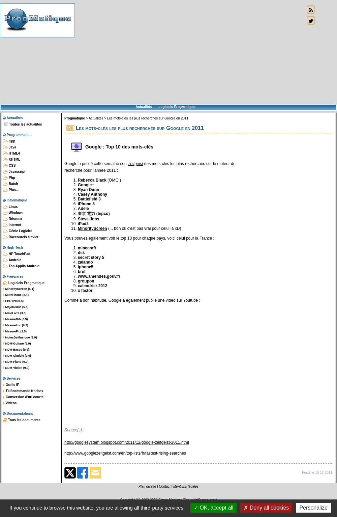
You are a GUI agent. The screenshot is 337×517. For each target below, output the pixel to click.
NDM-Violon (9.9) (16, 368)
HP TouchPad (16, 254)
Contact (164, 486)
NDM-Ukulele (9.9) (17, 355)
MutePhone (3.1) (16, 295)
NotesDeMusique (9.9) (20, 337)
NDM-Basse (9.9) (16, 349)
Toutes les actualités (22, 125)
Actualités (143, 107)
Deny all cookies (266, 508)
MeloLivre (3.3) (15, 313)
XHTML (11, 160)
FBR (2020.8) (13, 301)
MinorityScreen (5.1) (18, 289)
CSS (9, 166)
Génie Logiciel (17, 231)
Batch (10, 184)
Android (12, 260)
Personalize (314, 508)
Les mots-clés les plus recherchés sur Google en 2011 (147, 118)
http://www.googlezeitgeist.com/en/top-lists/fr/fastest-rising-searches (125, 453)
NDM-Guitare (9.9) (17, 343)
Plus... (11, 190)
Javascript (14, 172)
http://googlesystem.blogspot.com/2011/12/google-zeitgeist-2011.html (126, 442)
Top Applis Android (21, 266)
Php (9, 178)
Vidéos (10, 403)
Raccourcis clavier (20, 237)
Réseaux (13, 219)
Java (9, 147)
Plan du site (147, 486)
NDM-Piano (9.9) (16, 361)
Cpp (9, 141)
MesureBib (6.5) (15, 319)
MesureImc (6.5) (15, 325)
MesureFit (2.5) (15, 331)
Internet (12, 225)
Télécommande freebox (23, 391)
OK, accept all (213, 508)
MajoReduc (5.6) (16, 307)
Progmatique (74, 118)
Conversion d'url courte (23, 397)
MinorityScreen (92, 228)
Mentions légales (185, 486)
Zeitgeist (135, 163)
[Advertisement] (190, 52)
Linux (10, 207)
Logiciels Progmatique (176, 107)
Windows (13, 213)
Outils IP (11, 385)
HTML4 (11, 154)
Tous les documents (21, 420)
